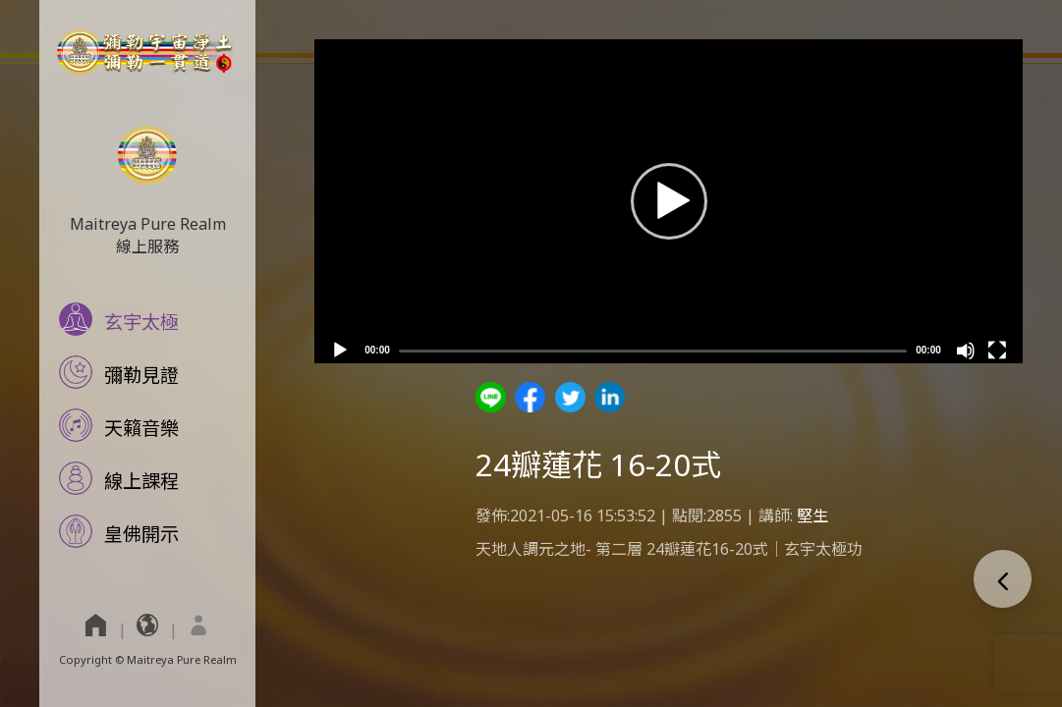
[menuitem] (198, 624)
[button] (669, 201)
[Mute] (966, 350)
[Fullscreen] (997, 350)
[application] (668, 201)
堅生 (812, 515)
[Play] (340, 350)
